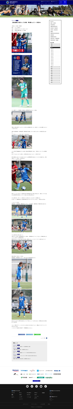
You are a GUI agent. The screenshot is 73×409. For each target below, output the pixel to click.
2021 (51, 70)
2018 (51, 75)
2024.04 (52, 60)
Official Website (11, 2)
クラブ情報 (20, 396)
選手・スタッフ (52, 393)
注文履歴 (35, 397)
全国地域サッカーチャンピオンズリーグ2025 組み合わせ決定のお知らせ (25, 355)
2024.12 (52, 48)
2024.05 (52, 59)
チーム (42, 3)
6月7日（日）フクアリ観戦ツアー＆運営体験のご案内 (21, 346)
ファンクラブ (21, 398)
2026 (51, 44)
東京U (52, 31)
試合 (39, 3)
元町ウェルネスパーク (54, 26)
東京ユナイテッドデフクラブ (55, 33)
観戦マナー (13, 397)
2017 (51, 77)
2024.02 (52, 63)
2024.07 (52, 56)
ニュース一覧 (10, 5)
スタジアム (20, 397)
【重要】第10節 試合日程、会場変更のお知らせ (20, 349)
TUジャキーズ (53, 40)
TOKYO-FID (57, 38)
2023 (51, 66)
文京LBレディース (54, 1)
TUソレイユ (52, 38)
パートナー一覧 (29, 396)
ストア (65, 2)
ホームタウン (50, 3)
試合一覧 (13, 396)
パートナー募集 (29, 397)
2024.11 (52, 50)
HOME (7, 5)
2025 (51, 45)
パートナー (56, 3)
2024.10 (52, 51)
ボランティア (21, 399)
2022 (51, 68)
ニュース (35, 3)
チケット (60, 2)
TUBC (57, 40)
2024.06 (52, 57)
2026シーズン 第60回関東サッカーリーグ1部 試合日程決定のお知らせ (24, 352)
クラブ (46, 3)
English (43, 392)
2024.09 (52, 53)
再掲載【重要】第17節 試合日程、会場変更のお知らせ (21, 358)
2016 (51, 78)
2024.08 (52, 54)
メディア (56, 28)
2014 (51, 82)
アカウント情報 (36, 396)
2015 (51, 80)
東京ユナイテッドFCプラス (46, 1)
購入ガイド (35, 398)
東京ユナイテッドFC (16, 390)
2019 (51, 73)
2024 (51, 47)
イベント (52, 28)
